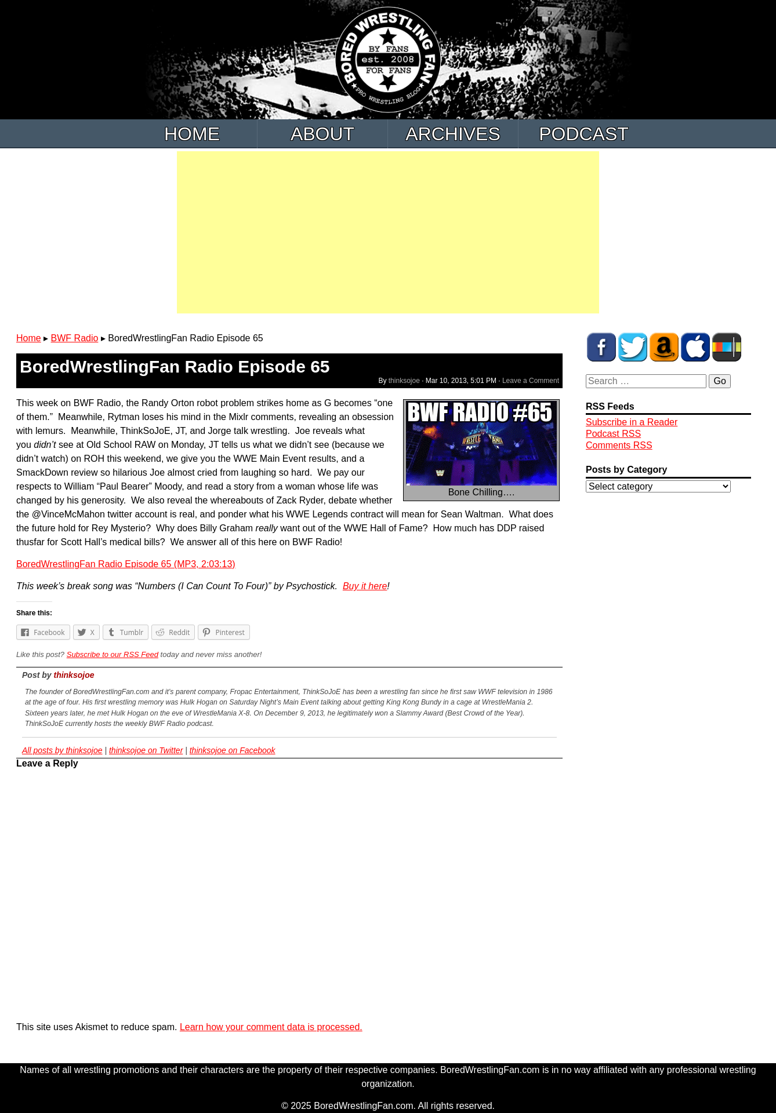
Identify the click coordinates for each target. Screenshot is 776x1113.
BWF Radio (75, 338)
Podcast (584, 133)
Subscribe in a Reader (631, 422)
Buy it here (365, 586)
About (322, 133)
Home (192, 133)
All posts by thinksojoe (62, 750)
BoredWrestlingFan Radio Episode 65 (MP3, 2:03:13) (125, 564)
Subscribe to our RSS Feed (112, 654)
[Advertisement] (388, 232)
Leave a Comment (530, 381)
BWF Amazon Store (664, 347)
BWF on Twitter (632, 347)
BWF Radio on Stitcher (726, 347)
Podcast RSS (613, 434)
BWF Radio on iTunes (695, 347)
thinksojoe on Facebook (232, 750)
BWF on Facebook (601, 347)
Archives (453, 133)
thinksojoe (404, 381)
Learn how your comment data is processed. (271, 1027)
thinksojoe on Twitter (146, 750)
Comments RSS (619, 445)
